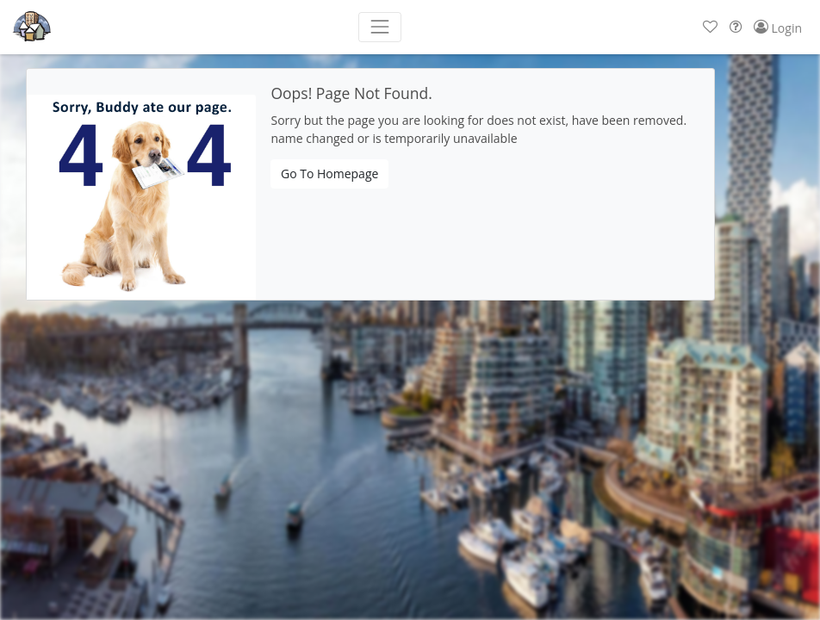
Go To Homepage (329, 173)
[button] (710, 27)
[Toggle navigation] (379, 27)
